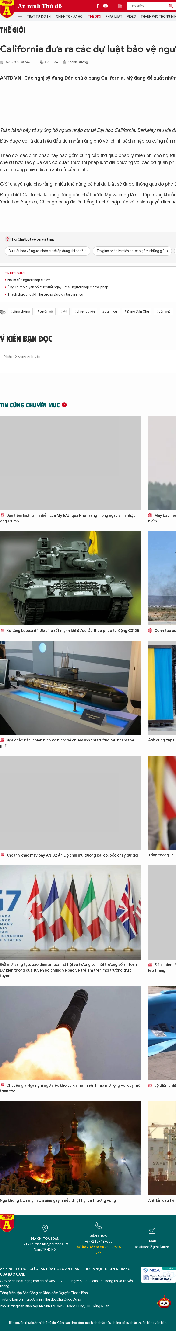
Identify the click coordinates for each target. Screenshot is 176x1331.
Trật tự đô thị (39, 16)
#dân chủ (163, 312)
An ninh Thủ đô (40, 6)
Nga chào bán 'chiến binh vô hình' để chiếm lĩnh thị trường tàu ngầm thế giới (67, 743)
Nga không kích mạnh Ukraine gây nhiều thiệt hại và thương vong (58, 1200)
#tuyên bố (45, 312)
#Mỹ (63, 312)
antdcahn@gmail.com (152, 1247)
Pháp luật (114, 16)
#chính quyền (84, 312)
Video (131, 16)
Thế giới (94, 16)
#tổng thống (20, 312)
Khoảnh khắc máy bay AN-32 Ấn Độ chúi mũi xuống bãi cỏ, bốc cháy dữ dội (69, 855)
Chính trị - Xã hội (69, 16)
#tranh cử (109, 312)
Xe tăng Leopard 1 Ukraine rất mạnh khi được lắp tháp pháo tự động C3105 (69, 630)
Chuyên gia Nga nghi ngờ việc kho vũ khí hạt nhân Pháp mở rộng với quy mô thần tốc (70, 1088)
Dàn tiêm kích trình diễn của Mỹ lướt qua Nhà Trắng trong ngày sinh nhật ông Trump (67, 518)
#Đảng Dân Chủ (137, 312)
